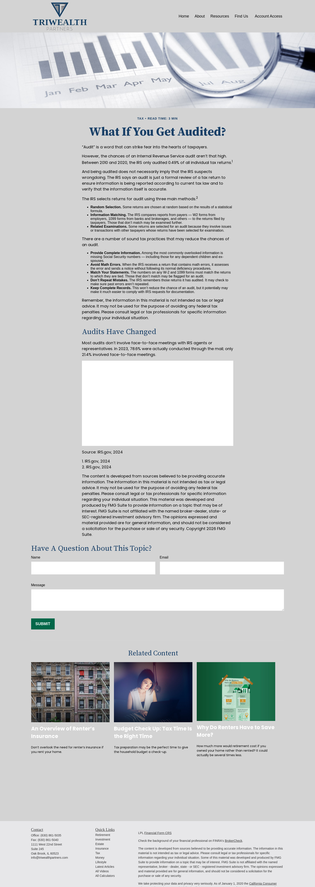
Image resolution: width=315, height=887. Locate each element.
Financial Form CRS (158, 833)
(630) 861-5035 (51, 835)
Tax (97, 853)
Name (35, 557)
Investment (102, 839)
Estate (99, 844)
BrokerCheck (233, 840)
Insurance (102, 848)
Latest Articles (104, 866)
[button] (184, 16)
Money (99, 857)
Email (164, 557)
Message (38, 585)
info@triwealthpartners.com (49, 857)
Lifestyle (100, 862)
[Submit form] (43, 623)
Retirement (102, 835)
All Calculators (105, 875)
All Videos (102, 871)
